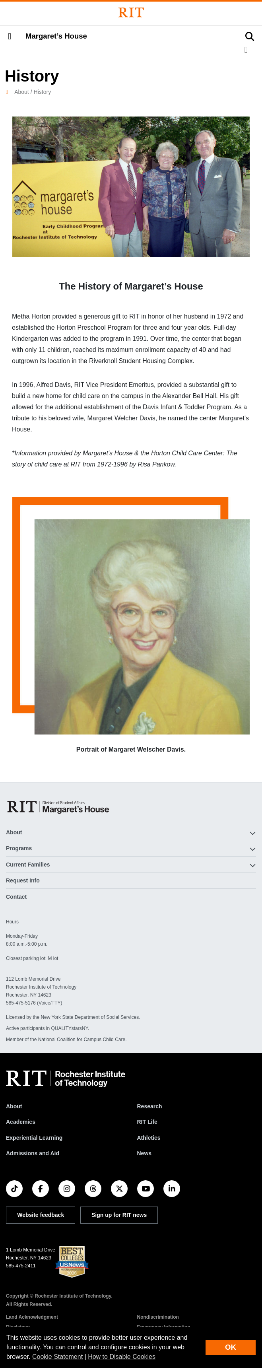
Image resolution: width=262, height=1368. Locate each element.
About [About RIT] (14, 1106)
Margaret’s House (56, 36)
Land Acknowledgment (32, 1317)
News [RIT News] (144, 1153)
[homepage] (10, 92)
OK (230, 1347)
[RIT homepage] (65, 1079)
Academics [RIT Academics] (20, 1122)
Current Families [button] (28, 864)
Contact (16, 897)
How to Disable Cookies (121, 1356)
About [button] (14, 832)
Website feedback (40, 1215)
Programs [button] (19, 848)
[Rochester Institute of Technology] (131, 12)
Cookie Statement (57, 1356)
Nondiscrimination (158, 1317)
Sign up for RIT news (119, 1215)
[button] (9, 36)
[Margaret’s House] (59, 807)
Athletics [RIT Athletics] (149, 1138)
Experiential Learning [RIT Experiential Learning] (34, 1138)
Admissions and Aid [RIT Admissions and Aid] (32, 1153)
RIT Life (147, 1122)
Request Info (23, 880)
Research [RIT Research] (149, 1106)
